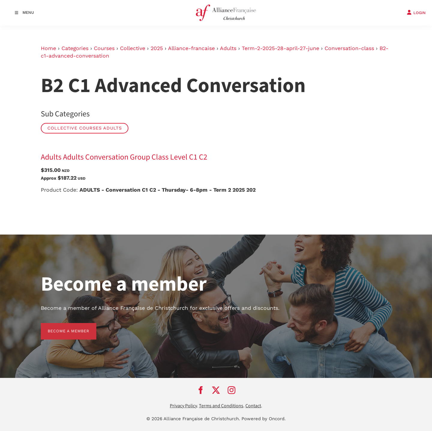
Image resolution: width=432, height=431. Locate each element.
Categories (75, 48)
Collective (132, 48)
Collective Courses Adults (84, 128)
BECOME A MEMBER (61, 326)
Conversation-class (349, 48)
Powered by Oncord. (264, 418)
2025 (157, 48)
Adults (228, 48)
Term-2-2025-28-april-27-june (280, 48)
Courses (104, 48)
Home (48, 48)
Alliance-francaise (191, 48)
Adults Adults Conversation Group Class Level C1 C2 (124, 157)
